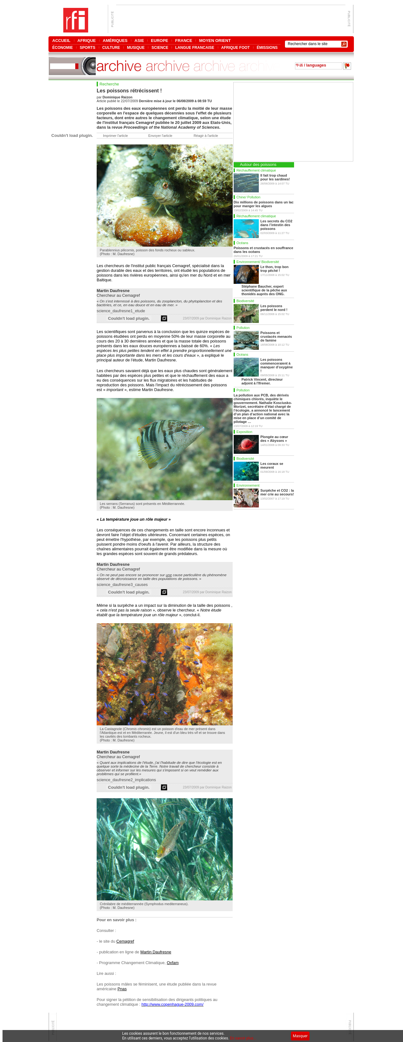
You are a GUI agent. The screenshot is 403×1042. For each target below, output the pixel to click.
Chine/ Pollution (248, 197)
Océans (242, 243)
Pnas (122, 988)
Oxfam (173, 962)
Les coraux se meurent (271, 465)
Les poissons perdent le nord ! (273, 308)
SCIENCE (159, 47)
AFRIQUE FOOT (235, 47)
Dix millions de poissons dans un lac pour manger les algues (263, 204)
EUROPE (159, 40)
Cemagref (125, 941)
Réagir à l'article (206, 136)
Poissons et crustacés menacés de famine (276, 336)
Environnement (247, 485)
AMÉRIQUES (115, 40)
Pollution (243, 328)
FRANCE (183, 40)
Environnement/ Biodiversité (257, 262)
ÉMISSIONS (267, 47)
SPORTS (87, 47)
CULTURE (111, 47)
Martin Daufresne (155, 952)
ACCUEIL (61, 40)
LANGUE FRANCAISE (194, 47)
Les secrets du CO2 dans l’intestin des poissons (276, 225)
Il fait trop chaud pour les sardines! (275, 177)
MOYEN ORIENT (214, 40)
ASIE (139, 40)
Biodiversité (245, 301)
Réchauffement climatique (256, 170)
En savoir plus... (243, 1038)
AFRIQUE (86, 40)
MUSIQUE (136, 47)
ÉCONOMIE (62, 47)
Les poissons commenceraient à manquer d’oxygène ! (276, 365)
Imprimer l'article (115, 136)
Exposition (244, 432)
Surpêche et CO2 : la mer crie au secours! (277, 492)
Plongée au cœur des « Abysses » (274, 438)
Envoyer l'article (160, 136)
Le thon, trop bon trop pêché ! (274, 268)
